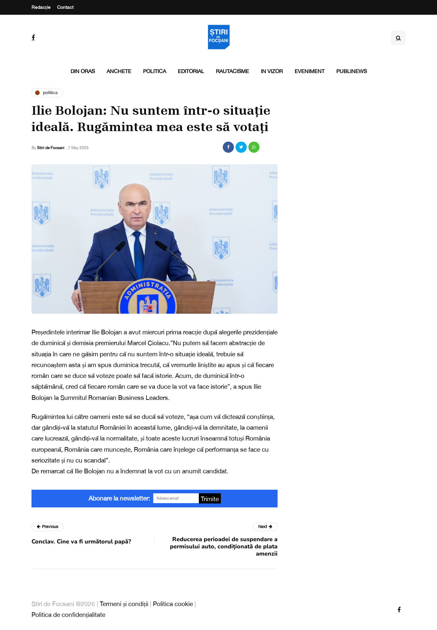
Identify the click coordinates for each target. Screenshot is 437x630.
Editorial (191, 71)
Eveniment (309, 71)
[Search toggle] (398, 37)
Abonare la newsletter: (119, 498)
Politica (154, 71)
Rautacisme (232, 71)
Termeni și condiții (124, 603)
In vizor (272, 71)
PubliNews (351, 71)
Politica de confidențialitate (68, 614)
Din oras (83, 71)
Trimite (210, 498)
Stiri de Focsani (50, 148)
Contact (65, 7)
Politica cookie (173, 603)
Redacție (41, 7)
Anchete (119, 71)
